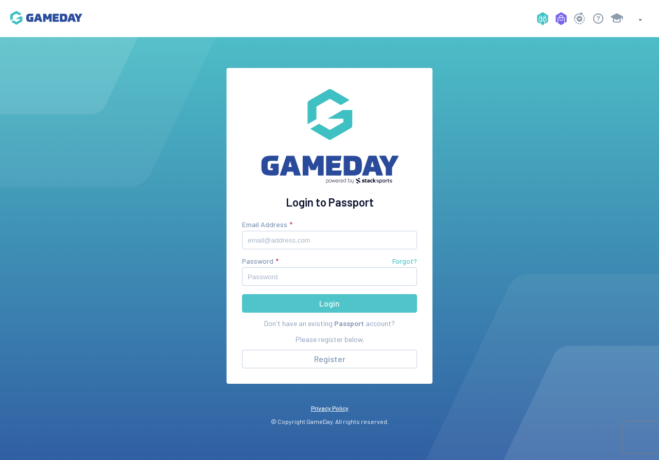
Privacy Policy (330, 408)
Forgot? (404, 261)
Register (329, 359)
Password (257, 261)
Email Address (264, 224)
